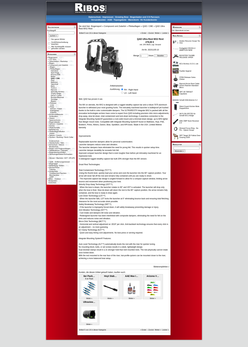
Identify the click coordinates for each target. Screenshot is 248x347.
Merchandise (54, 175)
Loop (52, 105)
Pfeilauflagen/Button (57, 131)
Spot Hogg (55, 73)
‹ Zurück (150, 33)
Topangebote (120, 20)
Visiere (52, 118)
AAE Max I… (131, 276)
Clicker (52, 133)
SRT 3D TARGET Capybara (186, 93)
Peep (52, 107)
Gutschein (52, 183)
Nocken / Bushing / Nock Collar (61, 137)
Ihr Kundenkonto (148, 20)
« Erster (143, 33)
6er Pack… (89, 276)
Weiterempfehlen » (162, 267)
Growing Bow (121, 17)
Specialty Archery (58, 92)
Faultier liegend (185, 71)
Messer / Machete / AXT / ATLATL (62, 158)
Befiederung (54, 130)
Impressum (107, 17)
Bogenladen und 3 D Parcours (145, 17)
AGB (109, 20)
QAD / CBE (148, 26)
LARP (51, 177)
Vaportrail (55, 84)
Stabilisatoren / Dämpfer (58, 150)
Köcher (52, 126)
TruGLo (54, 88)
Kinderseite (53, 171)
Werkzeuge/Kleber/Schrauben (61, 154)
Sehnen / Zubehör (56, 124)
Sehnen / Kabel (56, 109)
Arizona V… (153, 276)
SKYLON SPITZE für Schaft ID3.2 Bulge (187, 114)
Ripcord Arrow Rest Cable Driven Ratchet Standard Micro (189, 85)
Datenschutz (95, 17)
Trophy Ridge (56, 93)
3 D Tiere (53, 59)
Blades (54, 101)
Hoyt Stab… (110, 276)
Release (53, 103)
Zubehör (53, 112)
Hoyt (53, 80)
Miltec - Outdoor (54, 179)
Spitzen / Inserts (55, 135)
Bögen (52, 63)
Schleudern (54, 116)
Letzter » (165, 33)
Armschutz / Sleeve (57, 145)
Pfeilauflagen (55, 69)
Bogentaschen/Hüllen (57, 152)
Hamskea (55, 71)
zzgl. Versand (156, 45)
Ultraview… (89, 302)
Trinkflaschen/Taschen (58, 173)
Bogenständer (55, 122)
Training (52, 169)
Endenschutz (54, 141)
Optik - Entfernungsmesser (59, 162)
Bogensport (53, 57)
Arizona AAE (56, 75)
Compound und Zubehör (58, 65)
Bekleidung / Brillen (57, 166)
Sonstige (54, 99)
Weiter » (158, 33)
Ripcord (54, 90)
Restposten (53, 181)
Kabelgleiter (55, 111)
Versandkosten (98, 20)
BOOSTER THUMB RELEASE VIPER (187, 56)
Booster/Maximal (57, 97)
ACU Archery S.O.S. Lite (188, 64)
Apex (53, 86)
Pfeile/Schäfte (54, 128)
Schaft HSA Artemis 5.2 (188, 100)
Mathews (54, 82)
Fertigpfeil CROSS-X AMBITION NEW (187, 49)
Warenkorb (133, 20)
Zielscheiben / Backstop (58, 61)
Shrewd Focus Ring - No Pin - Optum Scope (188, 129)
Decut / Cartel (56, 95)
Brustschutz (54, 147)
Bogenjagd (53, 164)
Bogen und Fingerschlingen (60, 148)
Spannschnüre (55, 120)
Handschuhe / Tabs (57, 143)
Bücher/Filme (54, 167)
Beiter (53, 76)
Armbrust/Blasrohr (56, 114)
